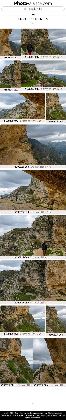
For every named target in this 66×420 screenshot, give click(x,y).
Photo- (33, 3)
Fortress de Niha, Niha (43, 57)
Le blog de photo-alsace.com (26, 415)
